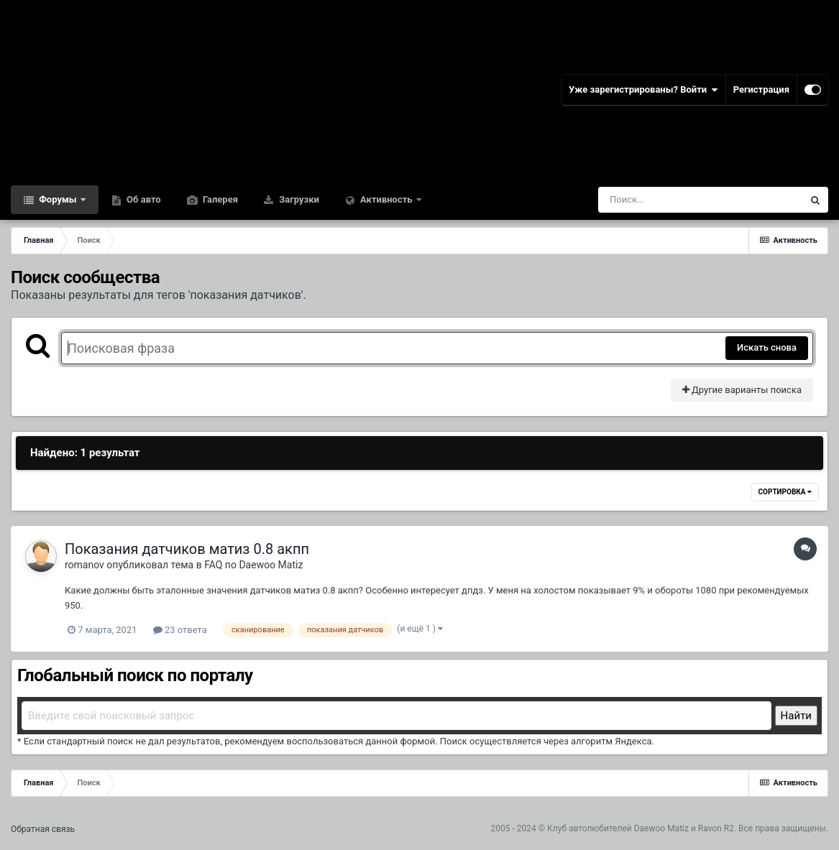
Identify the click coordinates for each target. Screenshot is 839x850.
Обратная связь (43, 829)
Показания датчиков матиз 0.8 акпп (187, 549)
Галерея (219, 199)
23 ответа (180, 629)
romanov (84, 564)
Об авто (142, 199)
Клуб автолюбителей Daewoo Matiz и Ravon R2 (640, 828)
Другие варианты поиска (742, 389)
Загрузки (298, 199)
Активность (386, 199)
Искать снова (767, 347)
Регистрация (761, 89)
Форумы (58, 199)
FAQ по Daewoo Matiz (253, 564)
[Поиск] (674, 200)
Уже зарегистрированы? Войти (643, 90)
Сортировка (785, 492)
